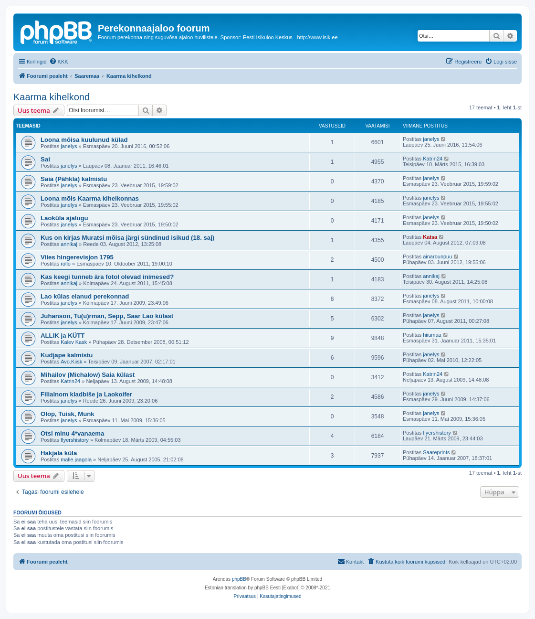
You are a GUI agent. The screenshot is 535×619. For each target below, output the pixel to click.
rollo (66, 264)
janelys (69, 146)
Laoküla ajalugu (64, 218)
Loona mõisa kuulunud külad (84, 139)
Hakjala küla (59, 453)
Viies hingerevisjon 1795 (77, 257)
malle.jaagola (76, 459)
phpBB (239, 579)
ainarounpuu (437, 256)
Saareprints (436, 452)
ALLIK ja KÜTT (62, 335)
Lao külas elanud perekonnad (85, 296)
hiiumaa (432, 335)
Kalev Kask (74, 342)
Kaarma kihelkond (51, 97)
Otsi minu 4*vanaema (72, 433)
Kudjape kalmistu (67, 355)
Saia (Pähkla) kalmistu (74, 178)
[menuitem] (58, 61)
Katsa (430, 237)
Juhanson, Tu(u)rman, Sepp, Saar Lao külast (107, 316)
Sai (45, 159)
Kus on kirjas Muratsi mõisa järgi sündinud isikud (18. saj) (127, 237)
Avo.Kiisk (71, 361)
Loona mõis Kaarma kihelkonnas (90, 198)
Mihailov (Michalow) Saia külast (88, 374)
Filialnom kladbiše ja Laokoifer (86, 394)
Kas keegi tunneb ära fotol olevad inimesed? (107, 276)
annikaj (69, 244)
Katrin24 (432, 158)
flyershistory (75, 440)
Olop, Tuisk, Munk (67, 413)
